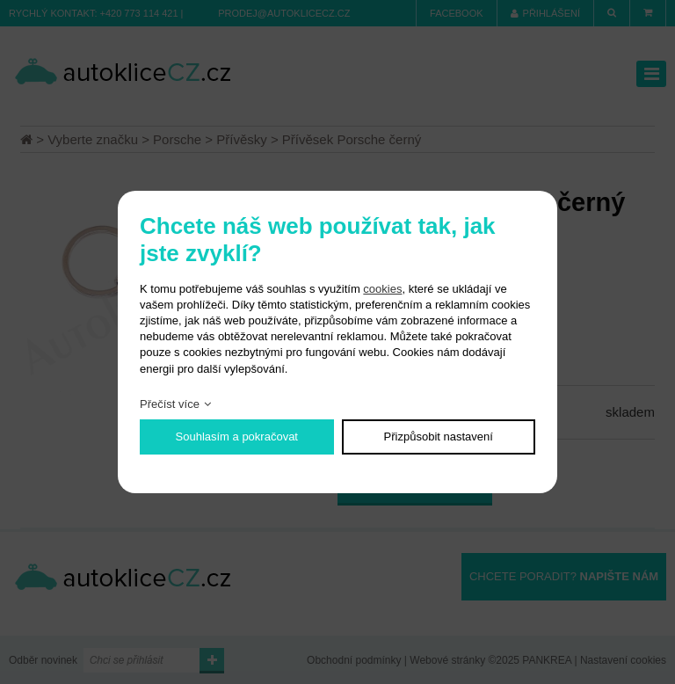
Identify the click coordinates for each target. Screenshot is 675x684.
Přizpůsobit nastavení (438, 436)
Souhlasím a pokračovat (237, 436)
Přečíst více (170, 404)
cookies (382, 288)
